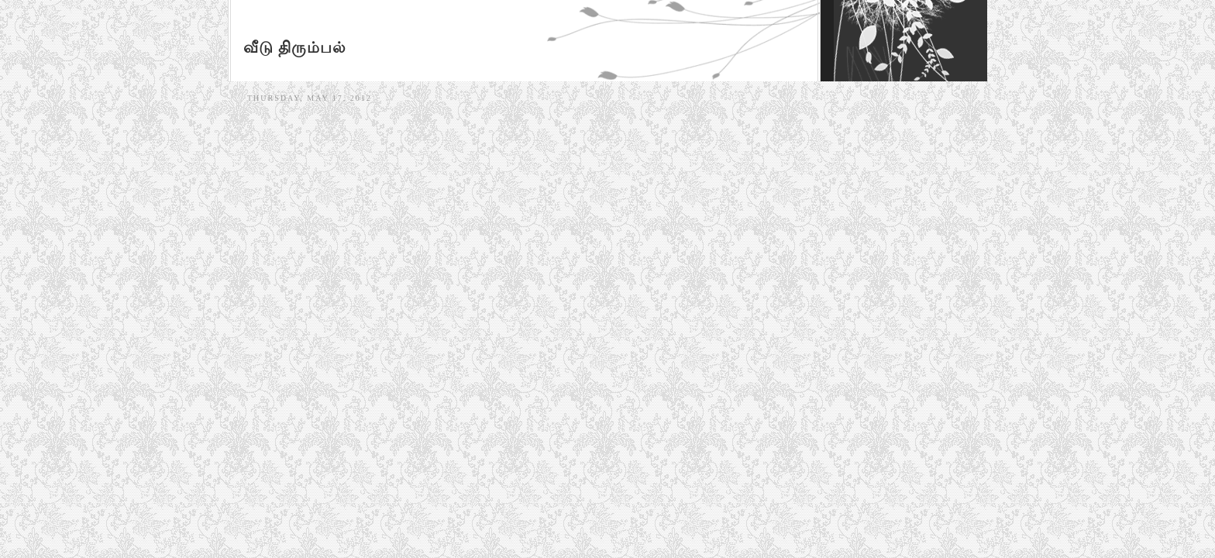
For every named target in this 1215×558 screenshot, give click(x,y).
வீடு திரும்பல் (294, 47)
